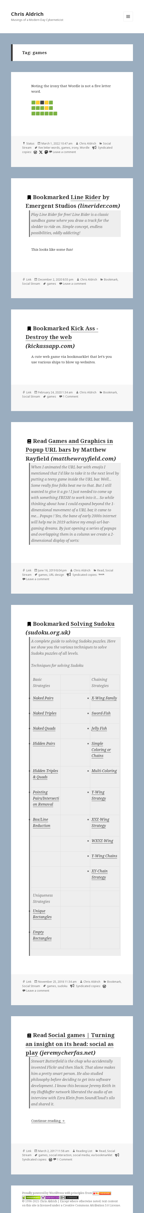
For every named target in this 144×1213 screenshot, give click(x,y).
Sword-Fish (101, 713)
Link (28, 279)
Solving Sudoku (93, 623)
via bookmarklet (101, 1155)
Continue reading (48, 1120)
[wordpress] (34, 152)
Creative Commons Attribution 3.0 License (91, 1205)
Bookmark (111, 279)
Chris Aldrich (27, 13)
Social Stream (31, 284)
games (65, 148)
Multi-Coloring (104, 770)
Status (30, 143)
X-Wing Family (104, 698)
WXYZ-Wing (102, 840)
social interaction (60, 1155)
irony (75, 148)
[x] (40, 152)
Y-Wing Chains (104, 855)
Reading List (84, 1151)
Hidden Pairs (44, 743)
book (101, 574)
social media (81, 1155)
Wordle (84, 148)
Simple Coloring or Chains (101, 749)
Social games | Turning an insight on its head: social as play (70, 1043)
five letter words (49, 148)
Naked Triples (44, 713)
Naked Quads (44, 728)
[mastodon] (45, 152)
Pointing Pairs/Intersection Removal (46, 798)
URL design (56, 575)
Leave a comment (64, 152)
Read (100, 570)
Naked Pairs (43, 698)
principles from (91, 1193)
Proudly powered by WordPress (43, 1193)
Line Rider (86, 197)
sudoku (62, 986)
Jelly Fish (99, 728)
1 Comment (70, 396)
